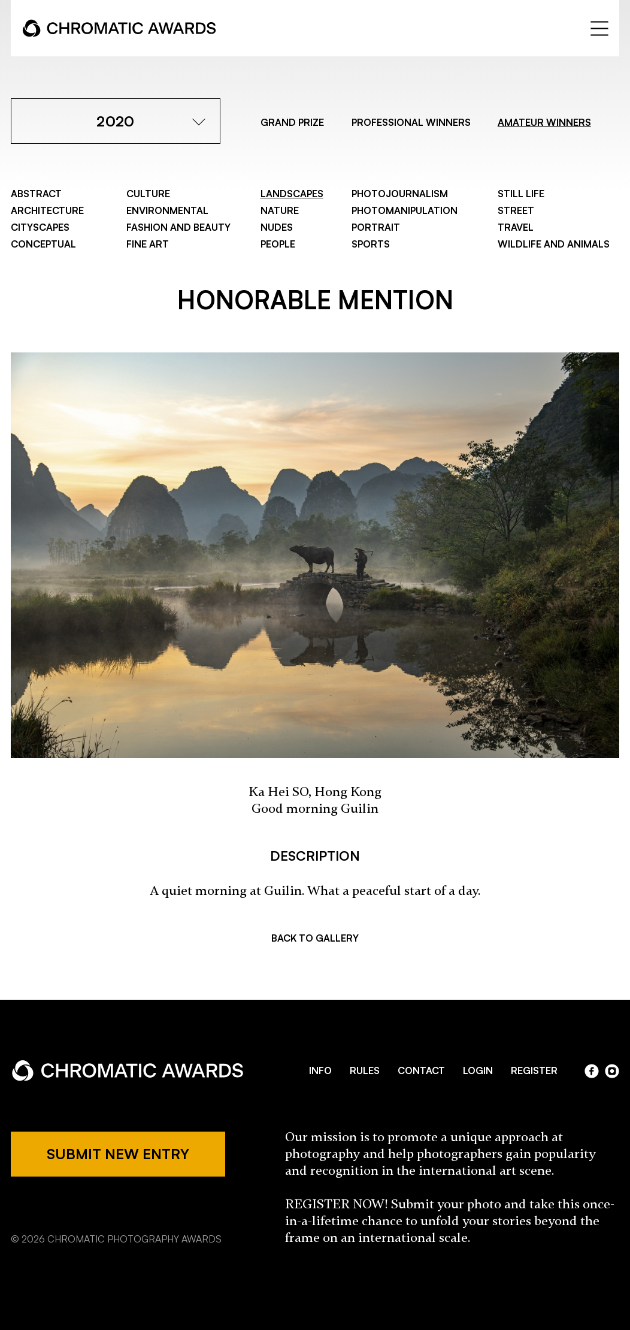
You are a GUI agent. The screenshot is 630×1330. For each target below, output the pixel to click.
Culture (148, 194)
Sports (371, 244)
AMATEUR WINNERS (544, 122)
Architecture (47, 210)
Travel (516, 227)
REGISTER (534, 1070)
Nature (280, 210)
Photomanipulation (405, 210)
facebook (591, 1071)
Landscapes (292, 194)
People (278, 244)
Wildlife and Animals (554, 244)
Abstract (36, 194)
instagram (612, 1071)
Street (516, 210)
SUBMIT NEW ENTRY (118, 1154)
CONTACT (421, 1070)
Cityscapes (40, 227)
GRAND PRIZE (292, 122)
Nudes (277, 227)
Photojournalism (400, 194)
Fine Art (147, 244)
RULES (365, 1070)
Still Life (521, 194)
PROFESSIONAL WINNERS (411, 122)
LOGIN (478, 1070)
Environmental (167, 210)
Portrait (376, 227)
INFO (320, 1070)
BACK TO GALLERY (315, 938)
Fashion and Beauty (178, 227)
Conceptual (43, 244)
